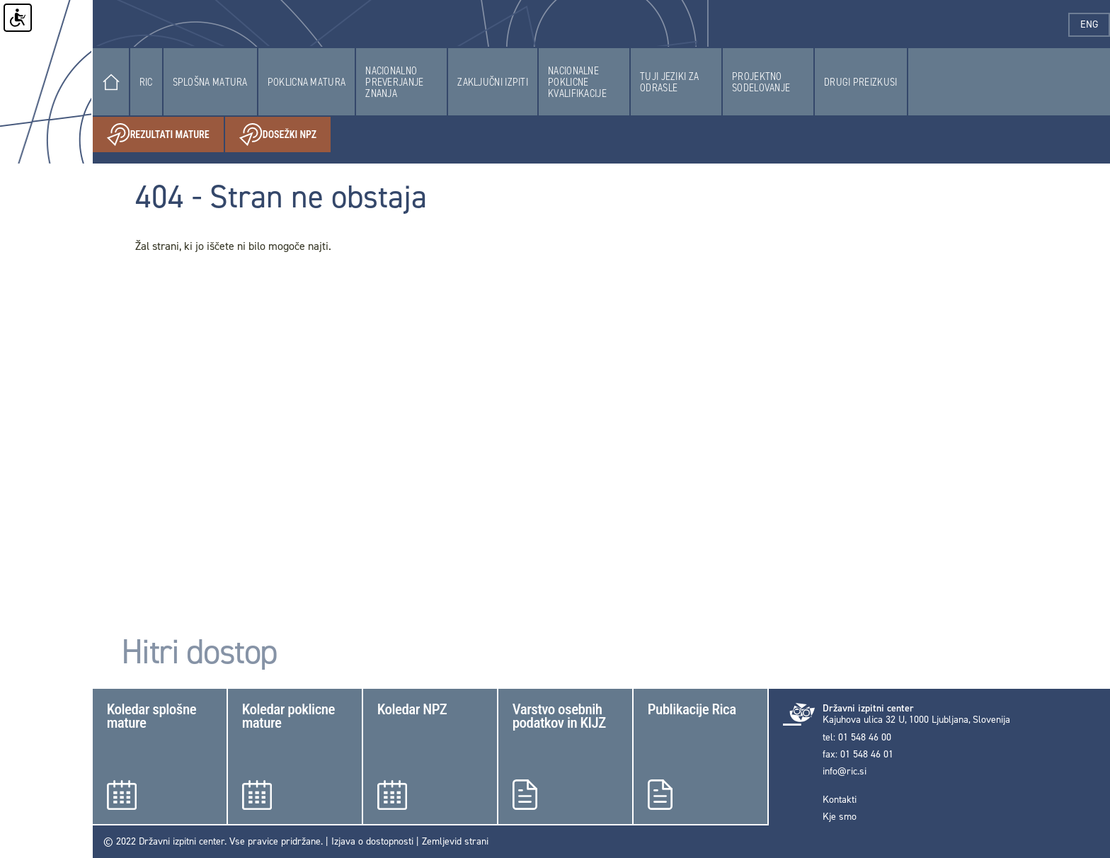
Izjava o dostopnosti (372, 841)
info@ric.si (844, 771)
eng (1095, 24)
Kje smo (840, 817)
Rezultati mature (165, 135)
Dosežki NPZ (285, 135)
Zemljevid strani (455, 841)
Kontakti (840, 800)
